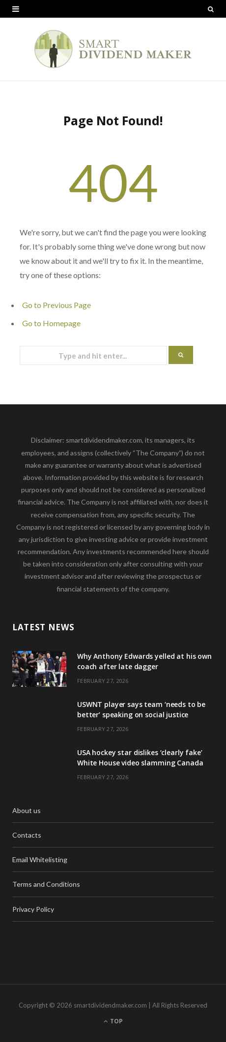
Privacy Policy (33, 909)
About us (26, 810)
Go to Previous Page (56, 305)
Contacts (26, 835)
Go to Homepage (51, 323)
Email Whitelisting (39, 859)
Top (113, 1021)
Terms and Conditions (46, 884)
